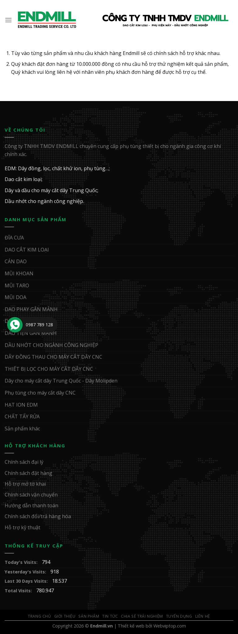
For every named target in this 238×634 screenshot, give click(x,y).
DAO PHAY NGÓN (25, 321)
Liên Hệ (202, 616)
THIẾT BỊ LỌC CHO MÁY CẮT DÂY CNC (49, 369)
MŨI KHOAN (19, 273)
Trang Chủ (39, 616)
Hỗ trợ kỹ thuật (22, 527)
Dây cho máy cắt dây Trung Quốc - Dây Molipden (61, 380)
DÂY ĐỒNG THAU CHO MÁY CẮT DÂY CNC (53, 356)
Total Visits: (19, 591)
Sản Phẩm (88, 616)
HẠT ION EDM (21, 404)
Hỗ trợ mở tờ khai (25, 483)
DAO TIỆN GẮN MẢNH (31, 333)
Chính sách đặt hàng (28, 473)
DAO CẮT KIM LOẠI (27, 249)
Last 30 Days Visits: (27, 581)
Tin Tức (110, 616)
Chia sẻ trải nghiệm (142, 616)
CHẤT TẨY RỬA (22, 416)
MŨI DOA (15, 297)
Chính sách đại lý (24, 462)
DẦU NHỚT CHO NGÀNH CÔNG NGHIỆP (51, 345)
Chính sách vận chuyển (31, 494)
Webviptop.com (169, 626)
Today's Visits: (22, 562)
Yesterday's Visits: (26, 572)
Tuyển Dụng (179, 616)
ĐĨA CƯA (14, 237)
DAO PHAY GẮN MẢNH (31, 309)
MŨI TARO (17, 285)
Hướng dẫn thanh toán (31, 505)
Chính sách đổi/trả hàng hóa (38, 516)
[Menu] (9, 19)
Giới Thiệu (65, 616)
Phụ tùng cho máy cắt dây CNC (40, 392)
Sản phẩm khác (22, 428)
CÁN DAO (16, 261)
